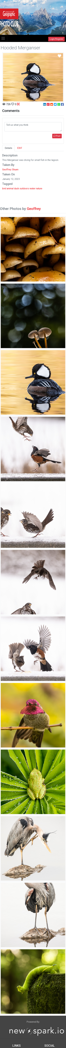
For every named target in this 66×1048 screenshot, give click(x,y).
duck (16, 188)
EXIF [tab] (19, 148)
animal (10, 188)
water (32, 188)
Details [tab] (8, 148)
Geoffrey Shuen (10, 169)
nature (39, 188)
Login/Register (56, 39)
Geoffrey (34, 209)
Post (57, 136)
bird (4, 188)
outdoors (24, 188)
